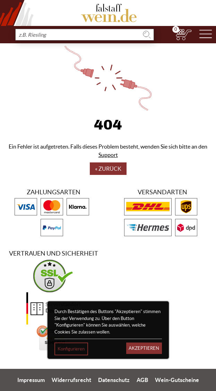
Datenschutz (114, 380)
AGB (142, 380)
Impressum (31, 380)
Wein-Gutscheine (177, 380)
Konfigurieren (71, 349)
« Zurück (108, 169)
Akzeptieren (144, 348)
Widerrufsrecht (71, 380)
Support (108, 155)
